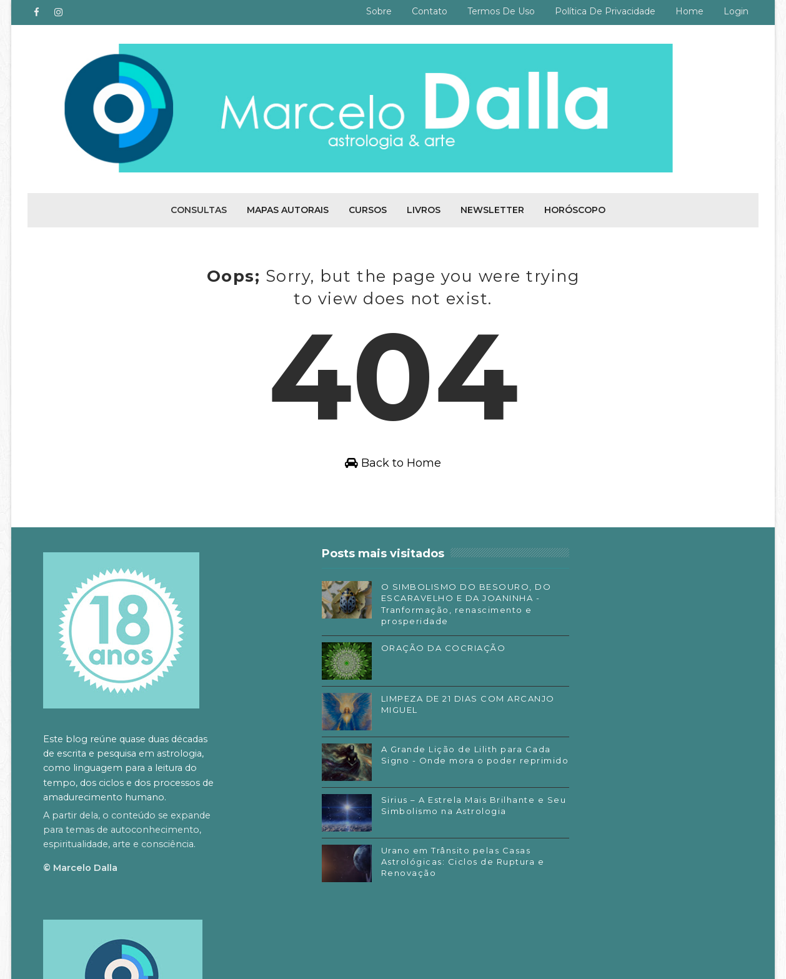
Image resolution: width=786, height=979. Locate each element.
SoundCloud (555, 831)
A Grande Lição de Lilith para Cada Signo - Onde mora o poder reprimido (413, 775)
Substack (549, 812)
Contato (429, 11)
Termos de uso (501, 11)
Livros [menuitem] (423, 208)
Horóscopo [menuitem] (574, 208)
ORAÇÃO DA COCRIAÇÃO (404, 663)
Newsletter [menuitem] (492, 208)
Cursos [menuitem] (368, 208)
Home (689, 11)
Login (736, 11)
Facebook (550, 775)
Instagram (551, 793)
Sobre (379, 11)
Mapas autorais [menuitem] (288, 208)
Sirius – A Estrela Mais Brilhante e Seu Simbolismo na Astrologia (410, 826)
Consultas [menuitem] (199, 208)
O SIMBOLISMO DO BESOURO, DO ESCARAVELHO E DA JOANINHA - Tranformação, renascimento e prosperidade (386, 613)
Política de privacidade (605, 11)
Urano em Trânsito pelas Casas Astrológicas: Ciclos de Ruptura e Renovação (414, 876)
